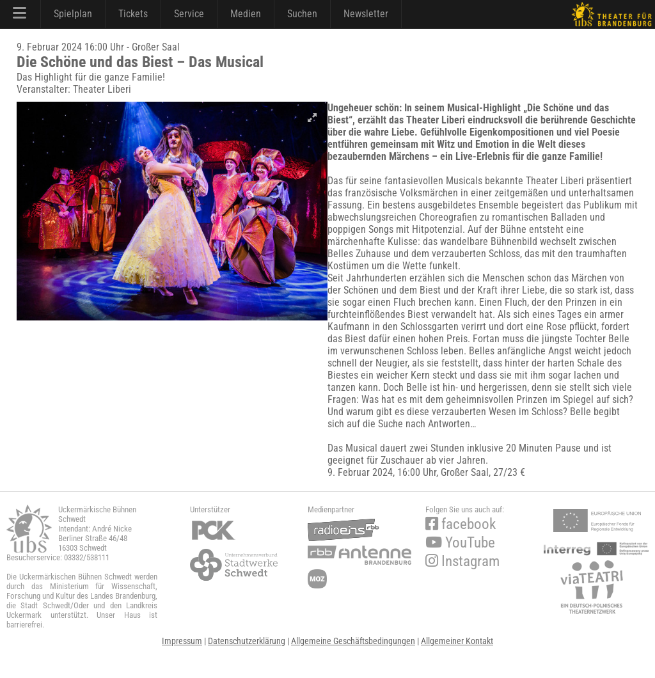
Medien (245, 14)
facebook (460, 524)
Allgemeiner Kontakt (457, 641)
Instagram (462, 561)
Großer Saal (465, 472)
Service (189, 14)
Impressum (182, 641)
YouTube (460, 542)
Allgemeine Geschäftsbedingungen (353, 641)
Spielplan (73, 14)
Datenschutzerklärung (246, 641)
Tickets (133, 14)
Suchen (302, 14)
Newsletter (365, 14)
